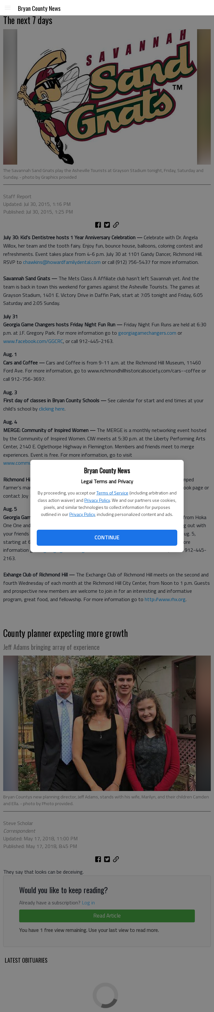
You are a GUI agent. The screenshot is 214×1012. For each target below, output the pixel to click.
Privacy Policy (97, 500)
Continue (107, 537)
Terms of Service (112, 492)
